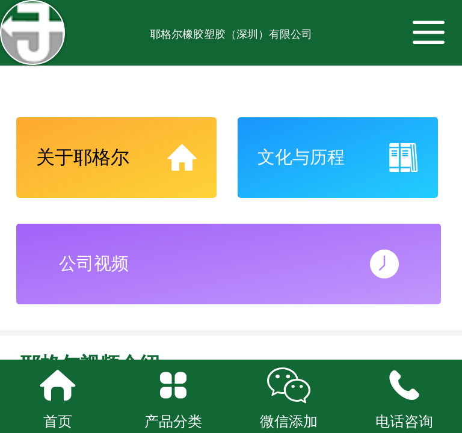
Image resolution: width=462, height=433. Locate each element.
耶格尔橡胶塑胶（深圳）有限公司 (231, 34)
